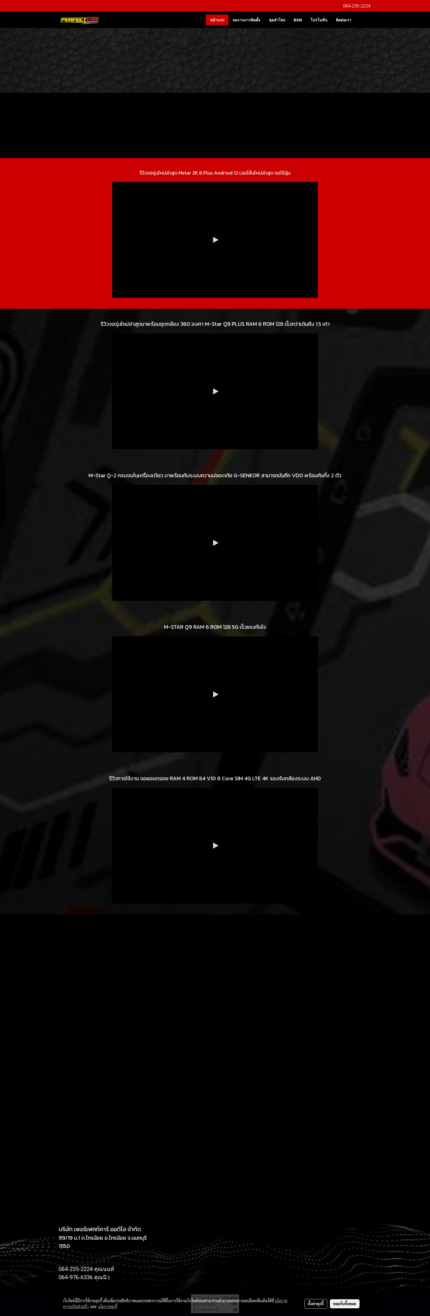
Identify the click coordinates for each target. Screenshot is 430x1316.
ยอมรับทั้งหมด (344, 1303)
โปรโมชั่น (318, 20)
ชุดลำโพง (277, 20)
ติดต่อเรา (343, 20)
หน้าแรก (217, 20)
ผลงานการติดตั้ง (246, 20)
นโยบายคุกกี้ (107, 1306)
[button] (363, 20)
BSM (298, 20)
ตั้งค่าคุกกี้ (316, 1303)
